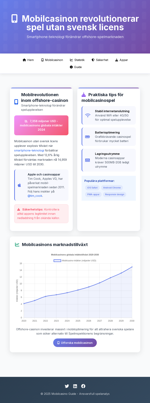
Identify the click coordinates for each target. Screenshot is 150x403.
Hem (28, 60)
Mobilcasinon (52, 60)
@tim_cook (35, 196)
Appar (121, 60)
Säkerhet (100, 60)
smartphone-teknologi (29, 150)
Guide (76, 67)
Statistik (77, 60)
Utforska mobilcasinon (75, 343)
